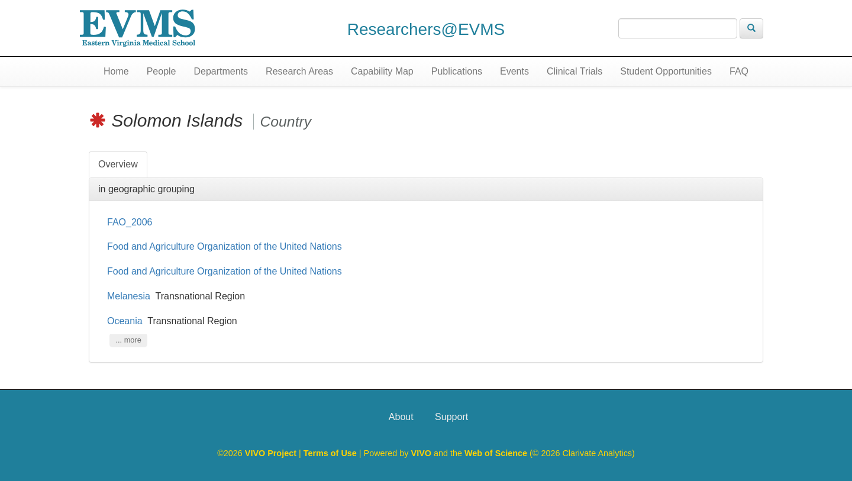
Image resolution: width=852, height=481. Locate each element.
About (401, 417)
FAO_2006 (130, 222)
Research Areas (299, 71)
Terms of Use (331, 453)
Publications (456, 71)
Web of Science (495, 453)
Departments (221, 71)
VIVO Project (272, 453)
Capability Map (382, 71)
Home (116, 71)
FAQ (739, 71)
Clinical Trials (574, 71)
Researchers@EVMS (426, 29)
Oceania (125, 321)
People (161, 71)
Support (451, 417)
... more (128, 340)
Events (514, 71)
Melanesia (128, 296)
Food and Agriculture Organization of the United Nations (225, 246)
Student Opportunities (666, 71)
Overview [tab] (118, 164)
